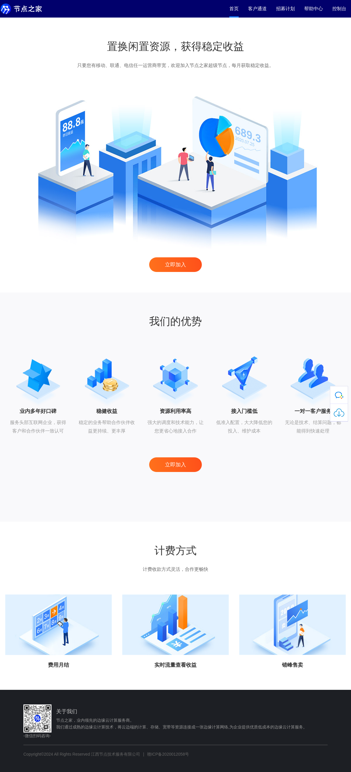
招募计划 (285, 8)
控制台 (339, 8)
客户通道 (257, 8)
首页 (234, 8)
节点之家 (27, 9)
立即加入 (175, 265)
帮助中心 (313, 8)
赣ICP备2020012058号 (168, 754)
